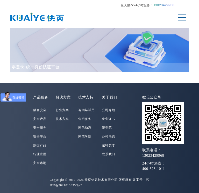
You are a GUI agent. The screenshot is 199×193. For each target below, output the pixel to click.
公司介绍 (108, 110)
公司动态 (108, 136)
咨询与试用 (86, 110)
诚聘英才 (108, 145)
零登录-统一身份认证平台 (35, 66)
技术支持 (86, 97)
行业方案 (62, 110)
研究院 (107, 128)
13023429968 (164, 5)
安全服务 (39, 128)
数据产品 (39, 145)
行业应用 (39, 154)
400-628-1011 (153, 169)
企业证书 (108, 119)
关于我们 (109, 97)
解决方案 (63, 97)
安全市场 (39, 163)
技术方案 (62, 119)
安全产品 (39, 119)
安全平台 (39, 136)
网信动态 (84, 128)
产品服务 (40, 97)
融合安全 (39, 110)
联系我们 (108, 154)
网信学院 (84, 136)
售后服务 (84, 119)
